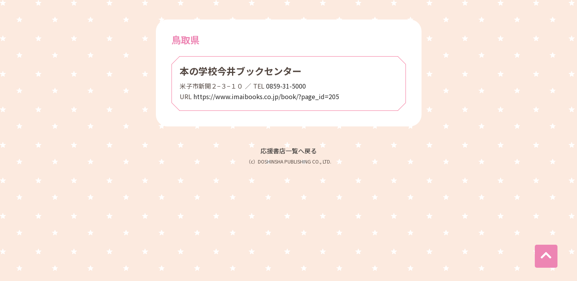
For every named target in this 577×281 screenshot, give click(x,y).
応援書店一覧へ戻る (289, 150)
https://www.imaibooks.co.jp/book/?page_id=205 (266, 96)
